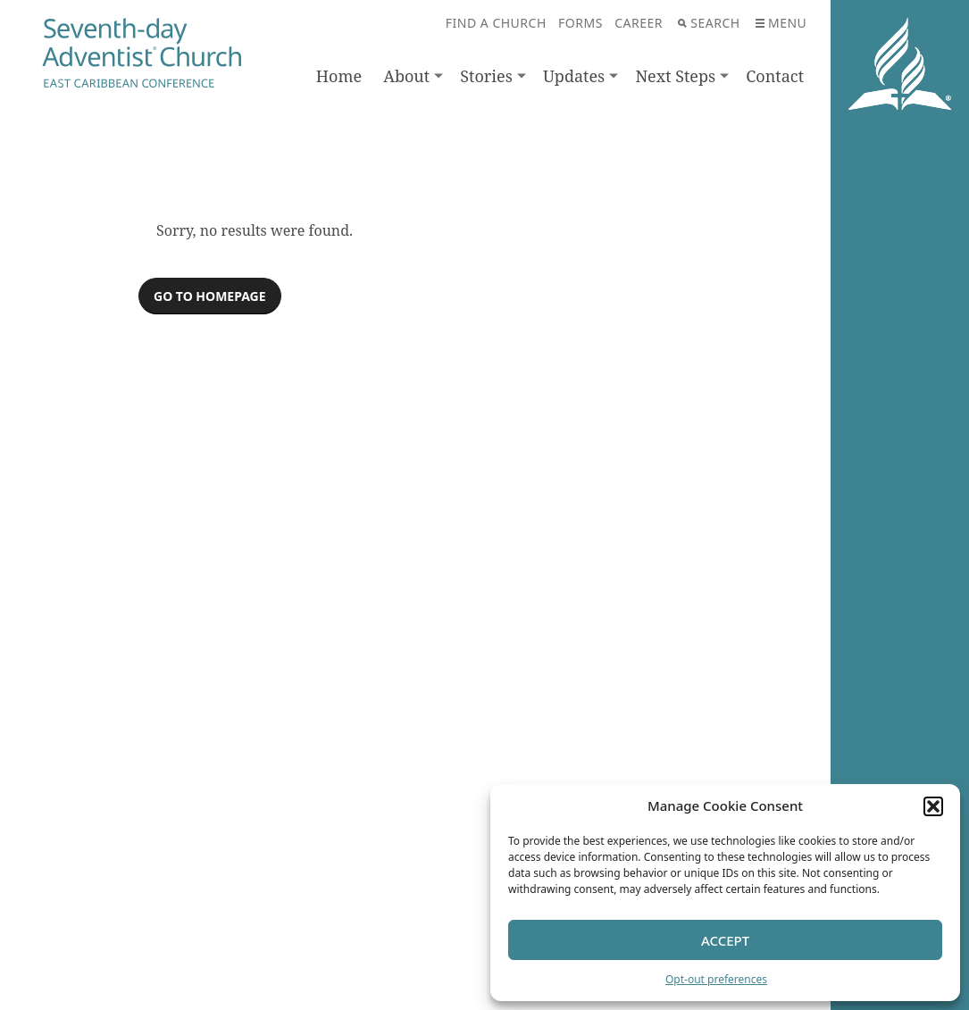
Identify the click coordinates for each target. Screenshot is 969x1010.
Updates (574, 76)
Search (708, 22)
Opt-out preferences (716, 979)
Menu (781, 22)
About (406, 76)
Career (638, 22)
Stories (486, 76)
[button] (933, 806)
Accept (725, 940)
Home (339, 76)
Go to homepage (210, 296)
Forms (580, 22)
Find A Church (496, 22)
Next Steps (675, 76)
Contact (775, 76)
